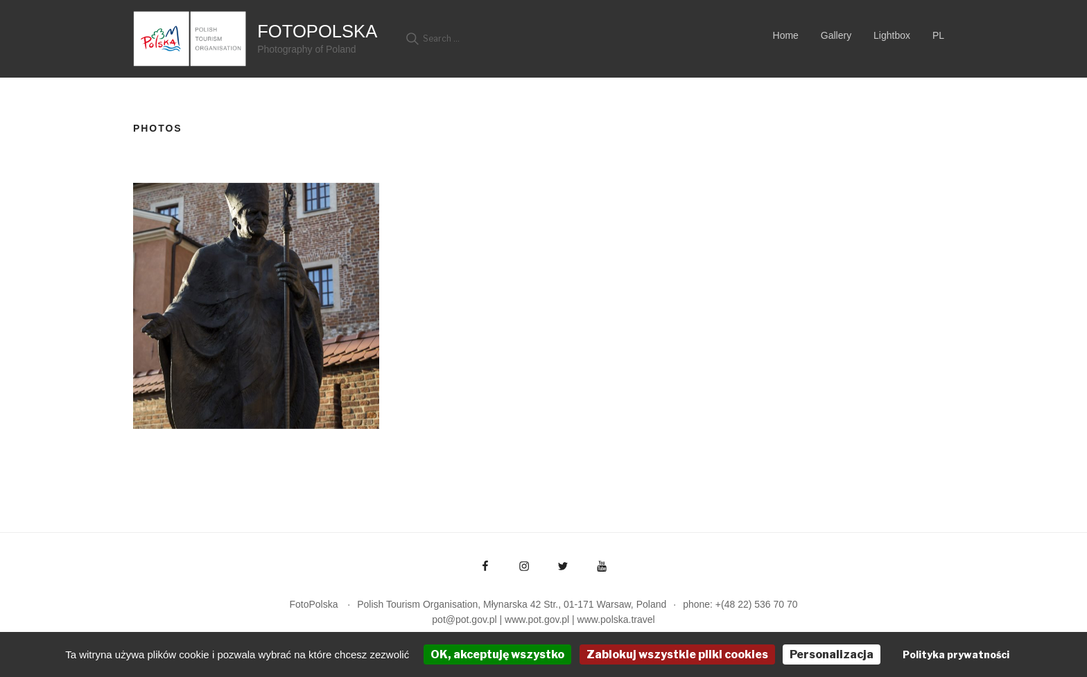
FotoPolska (317, 31)
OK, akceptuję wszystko (497, 654)
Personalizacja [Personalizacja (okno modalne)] (831, 654)
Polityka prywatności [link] (956, 654)
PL (938, 35)
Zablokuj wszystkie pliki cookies (677, 654)
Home (786, 35)
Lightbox (891, 35)
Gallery (836, 35)
